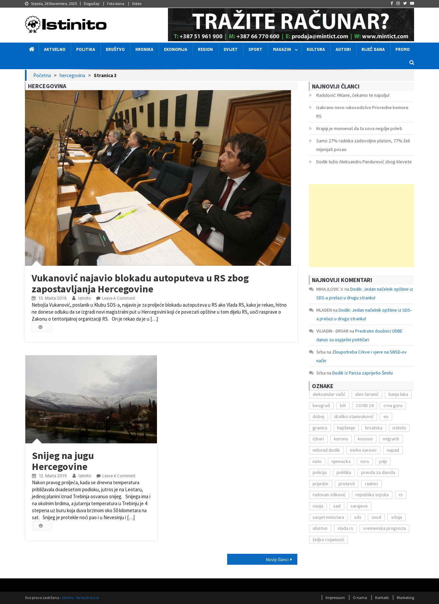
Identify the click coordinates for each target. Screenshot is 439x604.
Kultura (316, 49)
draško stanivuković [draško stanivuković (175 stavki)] (353, 416)
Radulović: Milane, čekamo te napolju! (352, 95)
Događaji (91, 3)
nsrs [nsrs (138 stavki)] (365, 461)
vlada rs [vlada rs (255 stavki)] (345, 528)
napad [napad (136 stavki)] (393, 450)
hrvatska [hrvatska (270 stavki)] (373, 428)
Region (205, 49)
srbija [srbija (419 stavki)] (396, 517)
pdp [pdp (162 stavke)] (383, 461)
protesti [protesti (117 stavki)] (347, 484)
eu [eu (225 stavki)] (385, 416)
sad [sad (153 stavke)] (337, 506)
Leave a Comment (118, 298)
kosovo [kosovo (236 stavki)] (365, 439)
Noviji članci (277, 559)
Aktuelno (55, 49)
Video (136, 3)
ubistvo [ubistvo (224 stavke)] (320, 528)
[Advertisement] (361, 225)
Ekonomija (175, 49)
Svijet (230, 49)
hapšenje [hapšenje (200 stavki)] (346, 428)
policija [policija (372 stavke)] (320, 472)
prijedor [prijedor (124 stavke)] (321, 484)
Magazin (282, 49)
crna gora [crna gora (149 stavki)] (392, 405)
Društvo (115, 49)
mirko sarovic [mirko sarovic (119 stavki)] (363, 450)
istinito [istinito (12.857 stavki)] (399, 428)
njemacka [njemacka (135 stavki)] (341, 461)
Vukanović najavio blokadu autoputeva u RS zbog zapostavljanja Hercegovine (140, 283)
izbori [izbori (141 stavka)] (318, 439)
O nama (360, 597)
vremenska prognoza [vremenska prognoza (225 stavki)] (384, 528)
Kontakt (382, 597)
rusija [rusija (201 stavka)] (318, 506)
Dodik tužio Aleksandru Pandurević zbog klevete (364, 162)
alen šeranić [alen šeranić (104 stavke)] (366, 394)
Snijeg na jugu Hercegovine (63, 461)
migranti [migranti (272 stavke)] (391, 439)
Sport (255, 49)
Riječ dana (373, 49)
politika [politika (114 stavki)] (344, 472)
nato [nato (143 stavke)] (317, 461)
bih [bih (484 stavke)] (343, 405)
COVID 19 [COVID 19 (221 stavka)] (364, 405)
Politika (85, 49)
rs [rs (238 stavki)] (401, 495)
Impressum (335, 597)
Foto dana (115, 3)
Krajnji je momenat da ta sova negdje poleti (359, 128)
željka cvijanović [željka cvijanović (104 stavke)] (328, 539)
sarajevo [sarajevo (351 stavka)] (359, 506)
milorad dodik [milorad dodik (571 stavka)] (326, 450)
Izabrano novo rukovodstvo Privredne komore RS (362, 111)
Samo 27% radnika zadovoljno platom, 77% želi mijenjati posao (363, 145)
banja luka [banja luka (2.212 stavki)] (398, 394)
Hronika (144, 49)
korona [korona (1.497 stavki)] (341, 439)
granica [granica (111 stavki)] (320, 428)
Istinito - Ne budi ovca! (80, 597)
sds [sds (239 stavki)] (358, 517)
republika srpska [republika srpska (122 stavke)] (372, 495)
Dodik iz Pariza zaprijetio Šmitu (362, 373)
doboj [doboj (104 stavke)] (318, 416)
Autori (343, 49)
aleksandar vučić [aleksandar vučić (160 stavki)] (329, 394)
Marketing (405, 597)
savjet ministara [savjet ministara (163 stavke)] (328, 517)
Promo (402, 49)
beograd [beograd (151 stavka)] (321, 405)
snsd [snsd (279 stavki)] (376, 517)
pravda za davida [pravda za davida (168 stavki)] (378, 472)
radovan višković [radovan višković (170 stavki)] (329, 495)
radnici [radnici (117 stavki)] (371, 484)
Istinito (84, 298)
